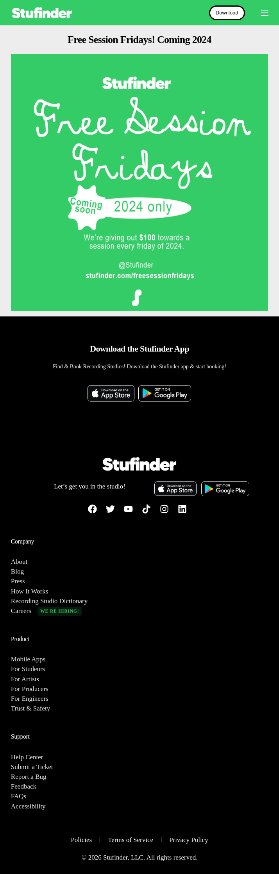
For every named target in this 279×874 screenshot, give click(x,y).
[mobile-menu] (260, 13)
